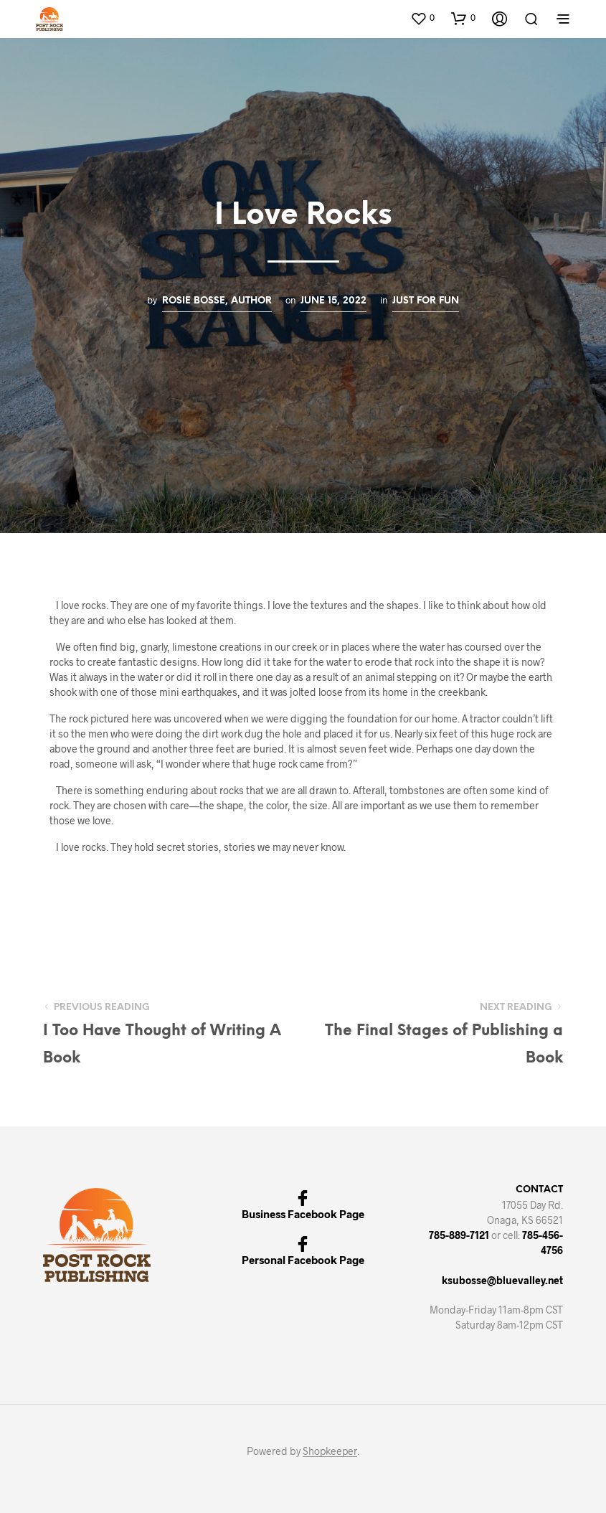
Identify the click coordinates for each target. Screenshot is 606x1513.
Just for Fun (425, 301)
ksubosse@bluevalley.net (502, 1280)
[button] (422, 18)
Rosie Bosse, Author (217, 301)
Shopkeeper (330, 1451)
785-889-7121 (459, 1235)
